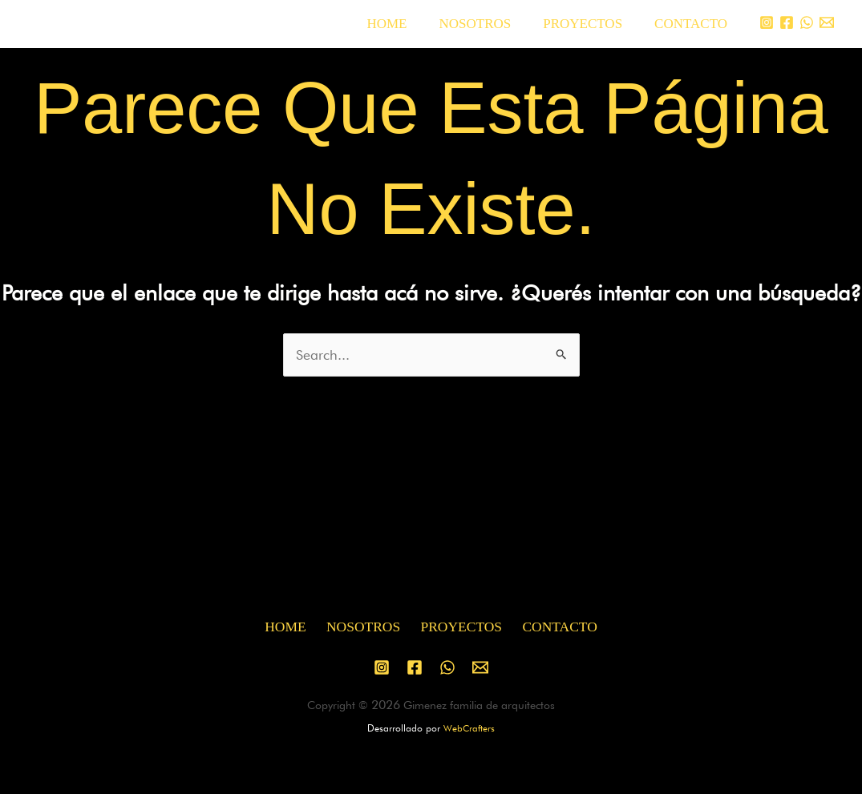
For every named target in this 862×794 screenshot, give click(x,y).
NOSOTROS (487, 23)
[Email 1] (827, 22)
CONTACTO (693, 23)
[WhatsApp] (806, 22)
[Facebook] (786, 22)
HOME (403, 23)
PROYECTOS (589, 23)
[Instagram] (766, 22)
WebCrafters (469, 729)
